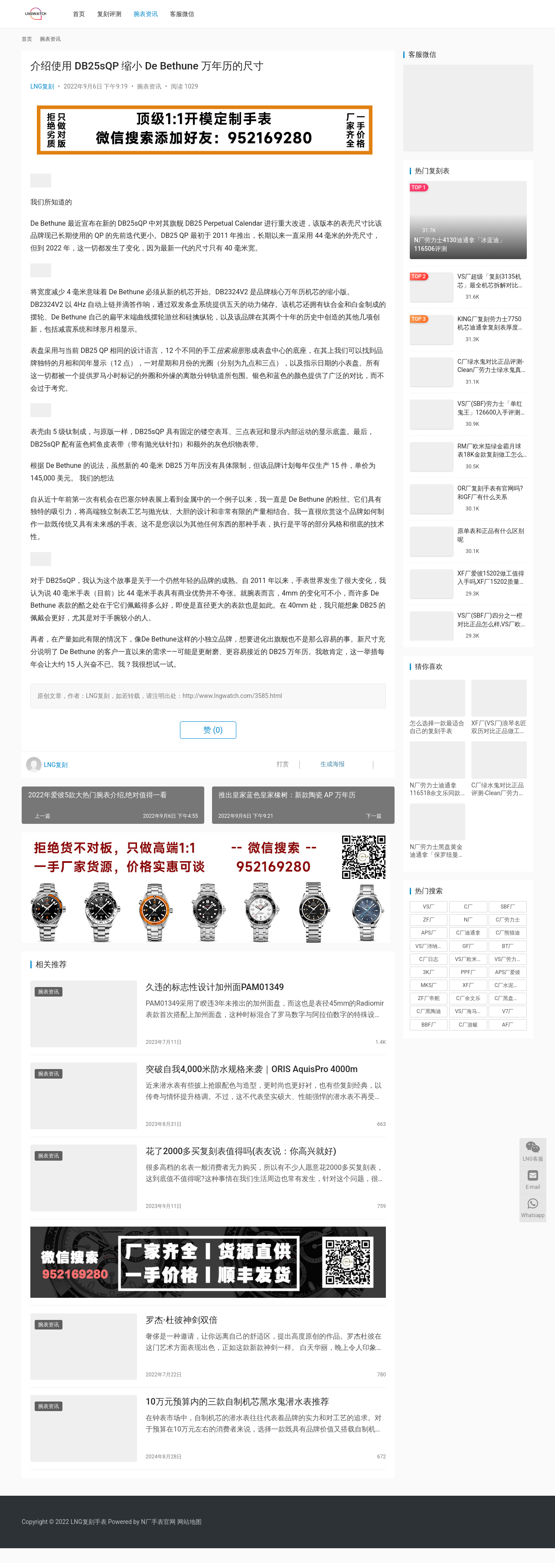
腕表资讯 (149, 13)
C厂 (468, 907)
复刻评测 (112, 13)
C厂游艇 (468, 1025)
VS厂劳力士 (508, 959)
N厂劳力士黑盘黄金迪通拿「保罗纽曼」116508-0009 (437, 851)
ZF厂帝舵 (429, 998)
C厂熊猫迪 (508, 933)
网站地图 (189, 1536)
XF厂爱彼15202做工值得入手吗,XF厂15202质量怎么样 (491, 582)
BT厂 (507, 946)
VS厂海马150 (470, 1011)
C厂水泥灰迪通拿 (510, 985)
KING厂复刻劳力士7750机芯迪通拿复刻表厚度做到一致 (490, 327)
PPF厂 (468, 972)
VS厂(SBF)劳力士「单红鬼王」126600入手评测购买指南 (491, 412)
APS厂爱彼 (508, 972)
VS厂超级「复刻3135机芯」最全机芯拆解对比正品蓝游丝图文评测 (490, 285)
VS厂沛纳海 (429, 946)
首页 (82, 13)
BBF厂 (428, 1025)
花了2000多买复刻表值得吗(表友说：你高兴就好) (241, 1157)
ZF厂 (428, 920)
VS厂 (428, 907)
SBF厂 (507, 907)
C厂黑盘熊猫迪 (510, 998)
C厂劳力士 (508, 920)
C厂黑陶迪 (429, 1011)
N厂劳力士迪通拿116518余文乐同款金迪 (435, 789)
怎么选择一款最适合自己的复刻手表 (437, 727)
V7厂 (507, 1011)
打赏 (277, 765)
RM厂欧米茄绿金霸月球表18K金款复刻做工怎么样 (490, 455)
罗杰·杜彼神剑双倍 (182, 1331)
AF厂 (507, 1025)
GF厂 (468, 946)
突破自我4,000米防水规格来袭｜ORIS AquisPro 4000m (252, 1073)
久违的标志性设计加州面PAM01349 (215, 988)
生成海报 (324, 765)
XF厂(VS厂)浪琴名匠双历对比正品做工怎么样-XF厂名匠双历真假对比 (498, 727)
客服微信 (185, 13)
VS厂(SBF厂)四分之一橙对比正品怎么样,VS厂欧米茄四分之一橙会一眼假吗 (492, 624)
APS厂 (428, 933)
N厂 (468, 920)
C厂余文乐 (468, 998)
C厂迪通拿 (468, 933)
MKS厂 (429, 985)
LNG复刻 (42, 86)
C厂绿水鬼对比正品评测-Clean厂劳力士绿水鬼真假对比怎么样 (490, 370)
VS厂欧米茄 (468, 959)
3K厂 (428, 972)
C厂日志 (428, 959)
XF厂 (468, 985)
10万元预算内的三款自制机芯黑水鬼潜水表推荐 (237, 1415)
